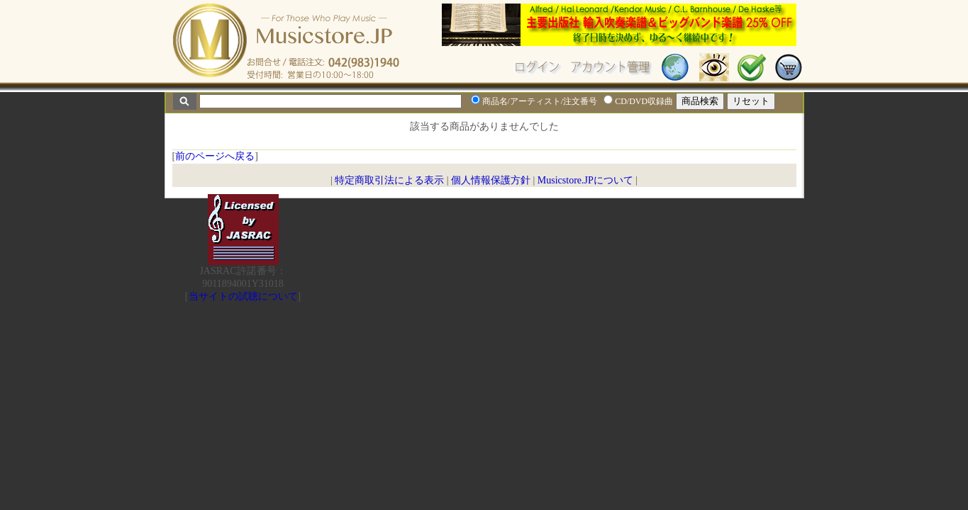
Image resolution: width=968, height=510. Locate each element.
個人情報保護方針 (490, 180)
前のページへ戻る (215, 156)
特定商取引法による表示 (389, 180)
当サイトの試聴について (243, 296)
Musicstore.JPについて (585, 180)
